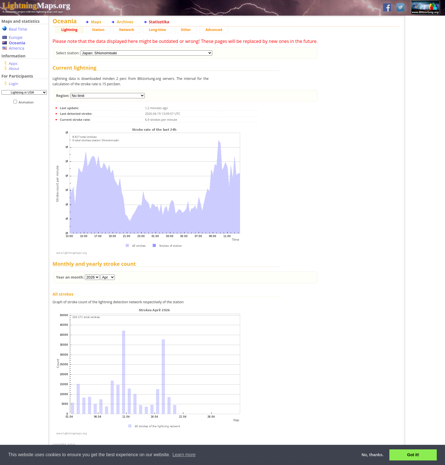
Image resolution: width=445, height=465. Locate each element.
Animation (27, 102)
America (16, 48)
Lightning (69, 29)
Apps (13, 63)
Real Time (18, 29)
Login (13, 83)
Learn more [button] (184, 454)
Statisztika (159, 21)
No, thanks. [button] (373, 454)
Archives (125, 21)
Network (126, 29)
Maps (96, 21)
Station (98, 29)
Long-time (157, 29)
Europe (15, 37)
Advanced (213, 29)
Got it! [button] (413, 454)
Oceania (17, 42)
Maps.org (36, 5)
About (14, 68)
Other (186, 29)
